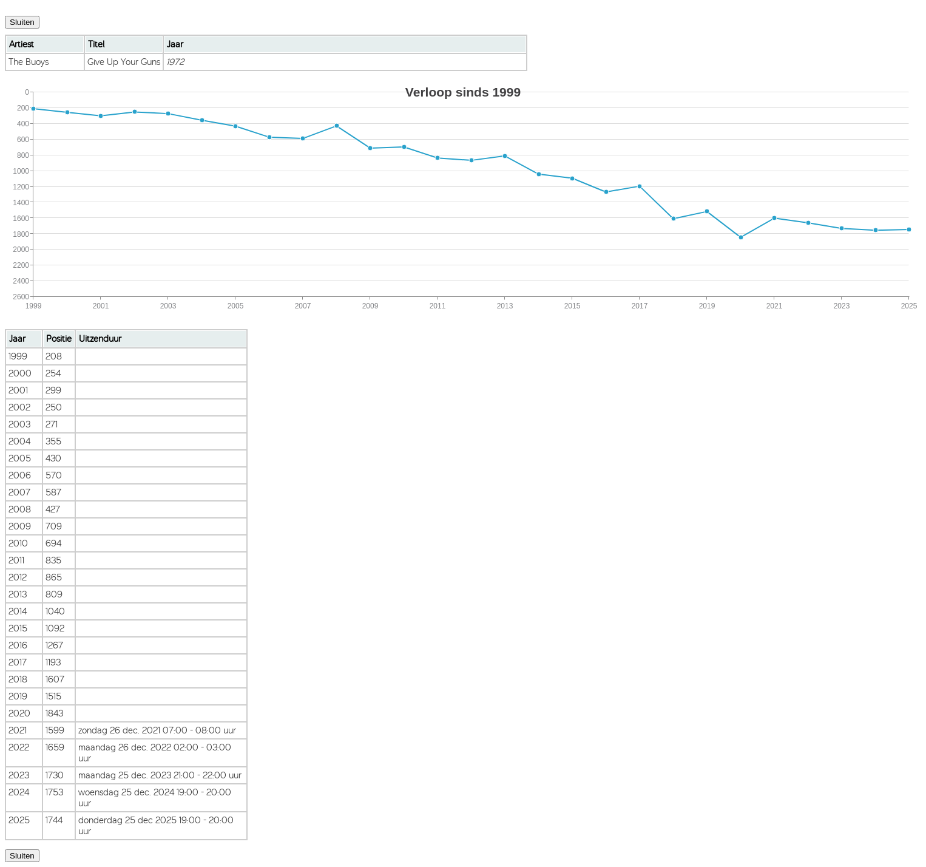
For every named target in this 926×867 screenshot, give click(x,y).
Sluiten (22, 22)
